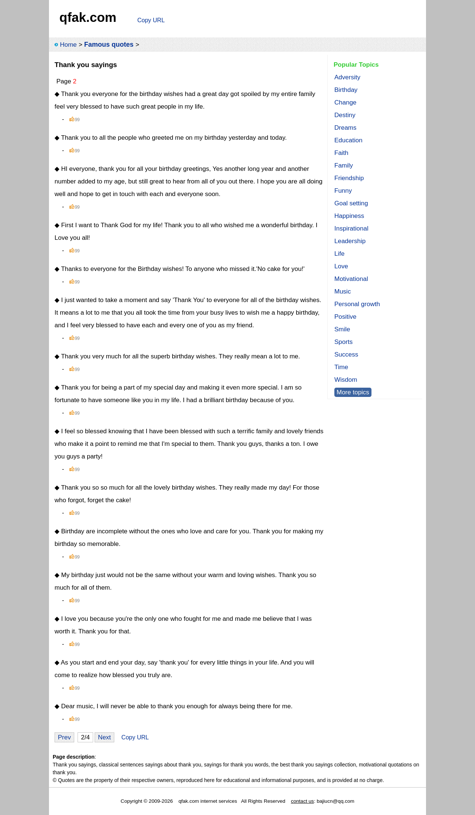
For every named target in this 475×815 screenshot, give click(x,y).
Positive (345, 316)
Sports (343, 341)
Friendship (349, 178)
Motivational (351, 278)
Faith (341, 152)
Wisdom (345, 379)
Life (339, 253)
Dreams (345, 127)
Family (343, 165)
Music (342, 291)
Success (346, 354)
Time (341, 367)
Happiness (349, 215)
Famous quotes (109, 44)
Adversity (347, 77)
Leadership (350, 241)
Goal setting (351, 203)
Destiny (345, 115)
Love (341, 266)
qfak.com (88, 17)
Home (68, 44)
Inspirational (351, 228)
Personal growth (357, 304)
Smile (342, 329)
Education (348, 140)
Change (345, 102)
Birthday (345, 89)
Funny (343, 190)
